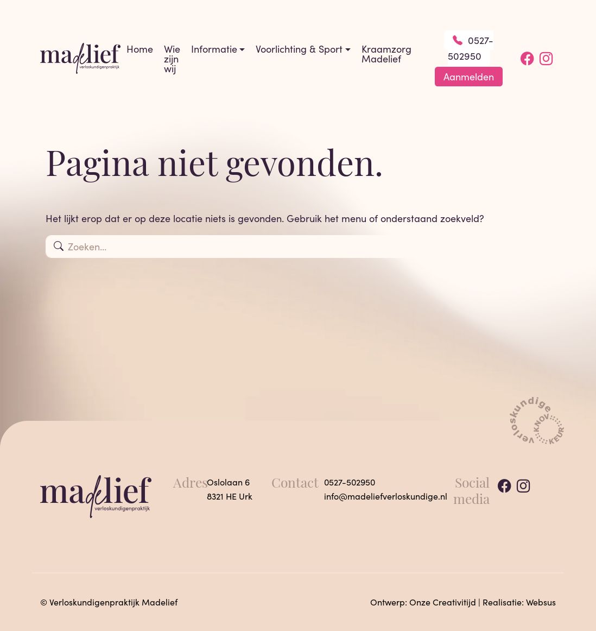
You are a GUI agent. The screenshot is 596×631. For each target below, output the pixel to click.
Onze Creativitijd (442, 602)
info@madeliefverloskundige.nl (385, 496)
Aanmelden (468, 76)
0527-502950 (471, 48)
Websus (541, 602)
